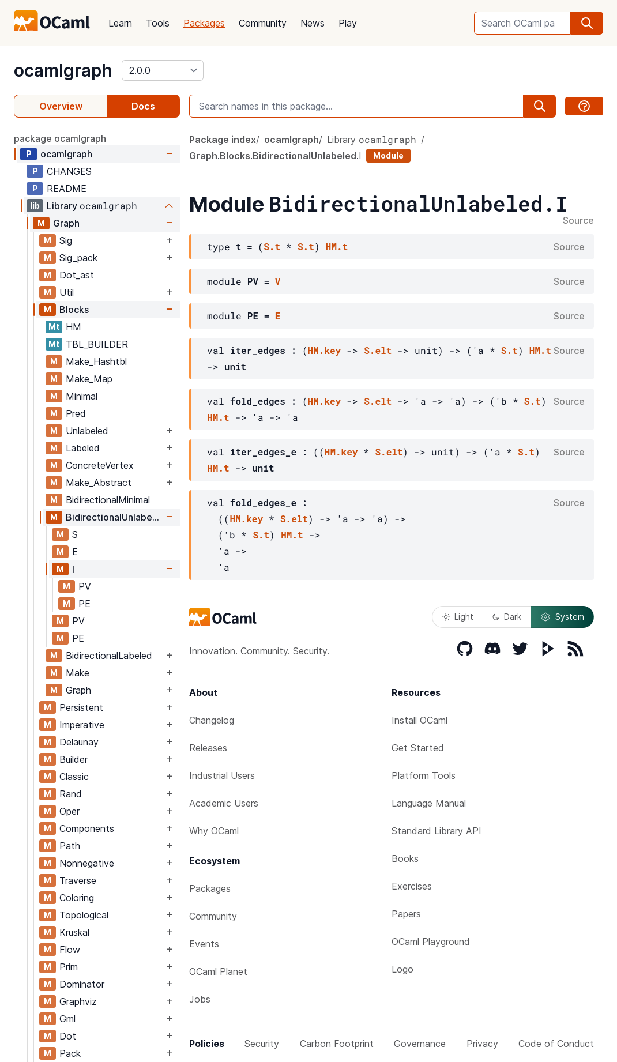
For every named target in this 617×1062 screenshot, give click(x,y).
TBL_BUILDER (97, 344)
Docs (143, 106)
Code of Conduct (556, 1043)
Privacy (482, 1043)
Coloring (76, 897)
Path (69, 846)
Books (405, 858)
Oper (69, 811)
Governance (420, 1043)
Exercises (412, 886)
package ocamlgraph (60, 138)
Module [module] (388, 155)
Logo (402, 969)
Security (261, 1043)
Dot (67, 1036)
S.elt (378, 350)
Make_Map (89, 379)
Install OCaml (419, 720)
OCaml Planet (218, 971)
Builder (73, 759)
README (66, 188)
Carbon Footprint (337, 1043)
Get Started (418, 748)
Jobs (199, 999)
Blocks (74, 309)
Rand (70, 794)
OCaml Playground (431, 941)
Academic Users (223, 803)
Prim (68, 967)
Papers (406, 914)
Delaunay (79, 742)
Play (347, 23)
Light (457, 617)
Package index (222, 139)
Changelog (211, 720)
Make (77, 673)
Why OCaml (214, 831)
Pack (70, 1053)
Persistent (81, 707)
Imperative (81, 724)
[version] (163, 70)
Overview (60, 106)
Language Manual (429, 803)
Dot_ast (76, 275)
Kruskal (74, 932)
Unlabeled (87, 430)
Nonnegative (86, 863)
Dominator (81, 984)
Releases (208, 748)
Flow (69, 949)
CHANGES (69, 171)
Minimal (81, 396)
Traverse (77, 880)
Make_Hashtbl (96, 361)
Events (204, 944)
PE (84, 603)
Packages (204, 23)
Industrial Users (222, 775)
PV (84, 586)
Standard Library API (436, 831)
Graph (66, 223)
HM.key (324, 350)
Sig (65, 240)
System (562, 617)
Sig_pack (78, 257)
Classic (74, 776)
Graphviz (78, 1001)
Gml (67, 1019)
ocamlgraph (63, 70)
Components (86, 828)
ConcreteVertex (100, 465)
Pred (76, 413)
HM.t (337, 246)
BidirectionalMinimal (108, 500)
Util (66, 292)
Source (578, 221)
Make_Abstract (98, 482)
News (312, 23)
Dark (506, 617)
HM (73, 327)
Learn (120, 23)
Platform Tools (424, 775)
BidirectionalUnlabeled (114, 517)
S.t (272, 246)
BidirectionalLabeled (109, 655)
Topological (83, 915)
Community (263, 23)
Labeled (83, 448)
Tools (158, 23)
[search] (587, 23)
